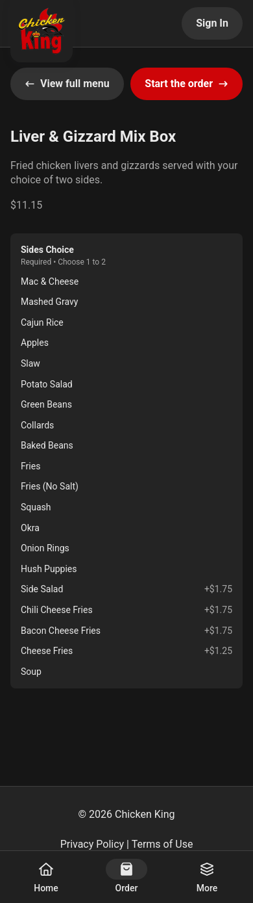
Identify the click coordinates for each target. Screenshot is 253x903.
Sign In (212, 23)
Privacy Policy (92, 844)
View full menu (67, 83)
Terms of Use (162, 844)
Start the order (186, 83)
